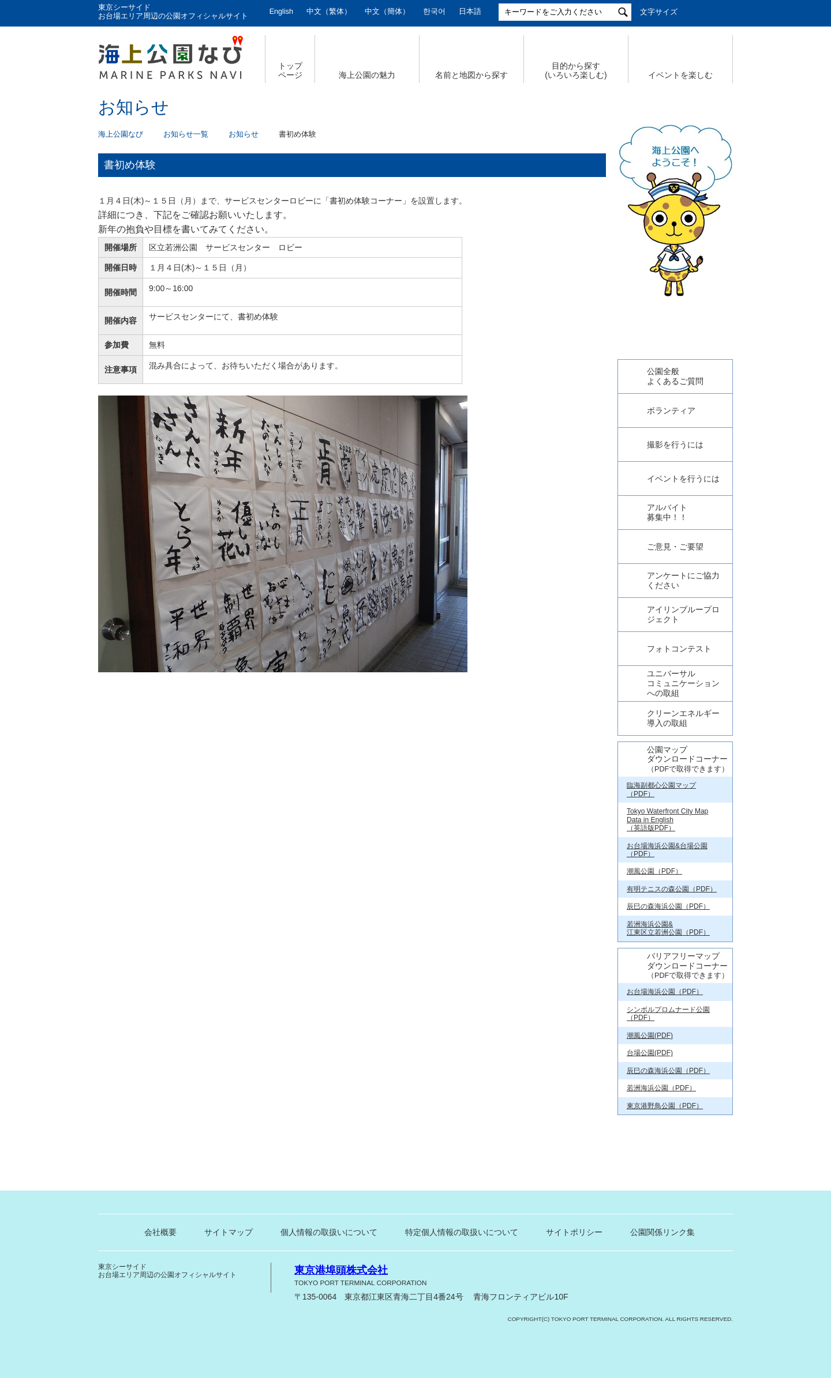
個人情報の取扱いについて (328, 1271)
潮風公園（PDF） (654, 910)
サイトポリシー (574, 1271)
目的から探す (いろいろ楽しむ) (576, 70)
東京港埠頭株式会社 (341, 1309)
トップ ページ (290, 70)
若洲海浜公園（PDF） (661, 1127)
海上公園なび (120, 134)
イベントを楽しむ (680, 75)
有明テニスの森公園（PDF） (672, 928)
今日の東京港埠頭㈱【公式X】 (674, 370)
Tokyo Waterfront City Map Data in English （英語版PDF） (667, 858)
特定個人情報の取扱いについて (461, 1271)
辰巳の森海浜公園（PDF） (668, 946)
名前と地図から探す (471, 75)
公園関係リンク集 (662, 1271)
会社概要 (160, 1271)
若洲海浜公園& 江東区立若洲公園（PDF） (668, 967)
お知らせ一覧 (185, 134)
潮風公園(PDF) (650, 1075)
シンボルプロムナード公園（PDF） (668, 1053)
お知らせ (244, 134)
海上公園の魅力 (367, 75)
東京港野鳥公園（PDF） (665, 1144)
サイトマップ (228, 1271)
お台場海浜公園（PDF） (665, 1031)
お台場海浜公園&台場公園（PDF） (667, 888)
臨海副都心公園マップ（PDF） (661, 828)
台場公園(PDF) (650, 1092)
